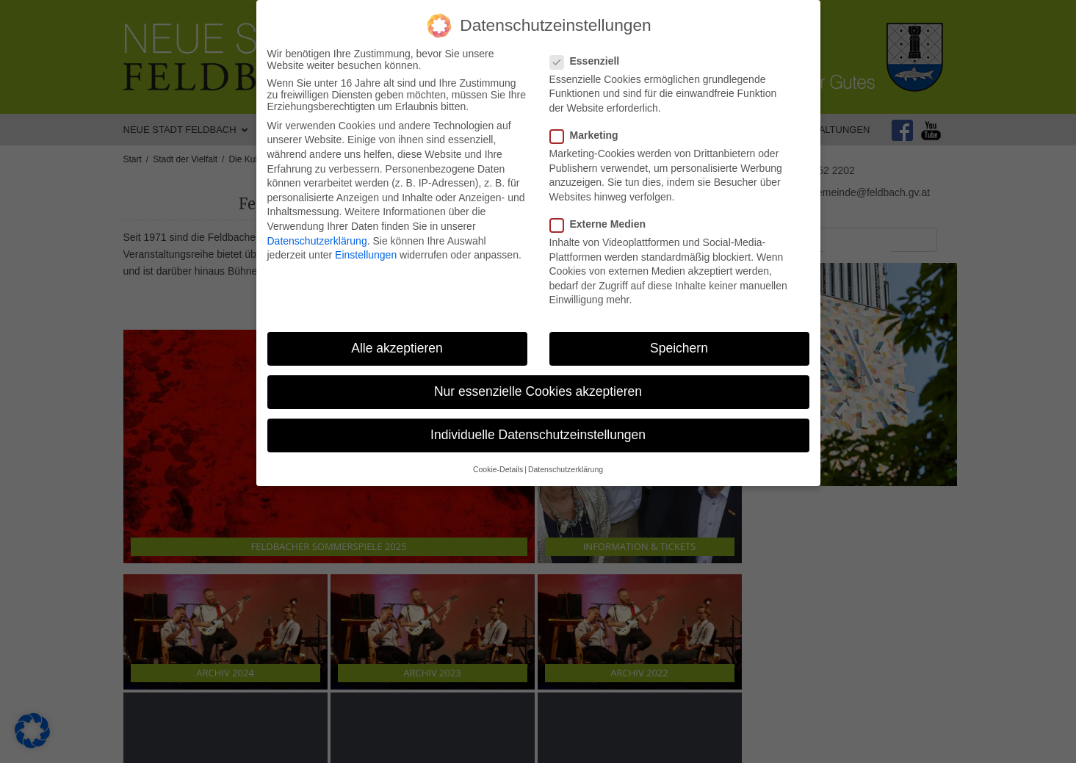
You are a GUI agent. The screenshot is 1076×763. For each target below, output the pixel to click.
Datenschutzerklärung (317, 241)
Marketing (588, 135)
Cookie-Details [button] (498, 469)
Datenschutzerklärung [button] (565, 469)
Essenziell (589, 61)
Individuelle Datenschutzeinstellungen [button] (538, 434)
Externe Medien (602, 224)
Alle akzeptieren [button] (397, 348)
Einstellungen (366, 255)
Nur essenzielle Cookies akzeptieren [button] (538, 391)
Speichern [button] (679, 348)
